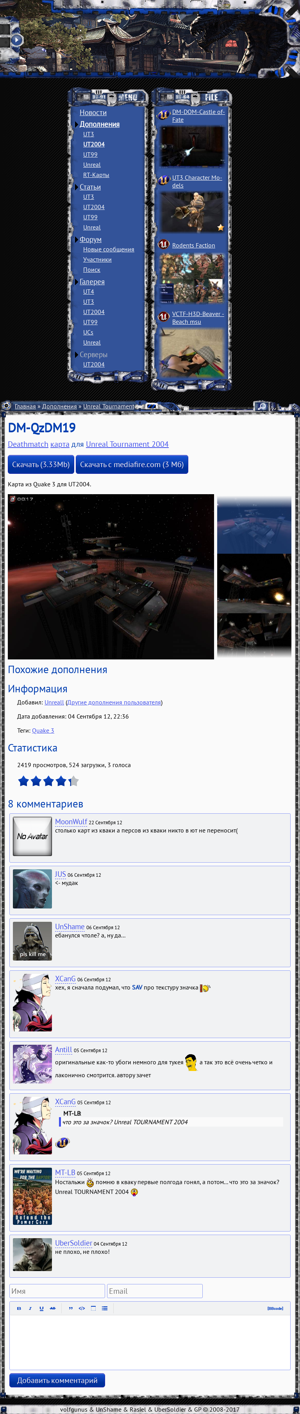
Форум (91, 239)
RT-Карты (96, 175)
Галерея (92, 281)
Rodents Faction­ (193, 245)
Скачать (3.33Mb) (41, 464)
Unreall (54, 702)
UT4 (88, 291)
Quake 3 (43, 730)
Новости (93, 112)
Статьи (90, 186)
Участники (97, 259)
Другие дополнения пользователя (114, 702)
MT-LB (65, 1172)
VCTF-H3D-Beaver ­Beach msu (198, 317)
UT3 (88, 134)
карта (60, 444)
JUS (60, 874)
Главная (25, 406)
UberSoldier (73, 1243)
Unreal (92, 164)
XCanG (65, 978)
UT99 (90, 154)
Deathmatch (28, 444)
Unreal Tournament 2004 (116, 406)
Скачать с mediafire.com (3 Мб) (132, 464)
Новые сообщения (108, 249)
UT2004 (94, 144)
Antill (63, 1049)
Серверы (94, 354)
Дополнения (100, 124)
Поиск (91, 269)
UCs (88, 332)
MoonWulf (71, 821)
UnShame (70, 926)
